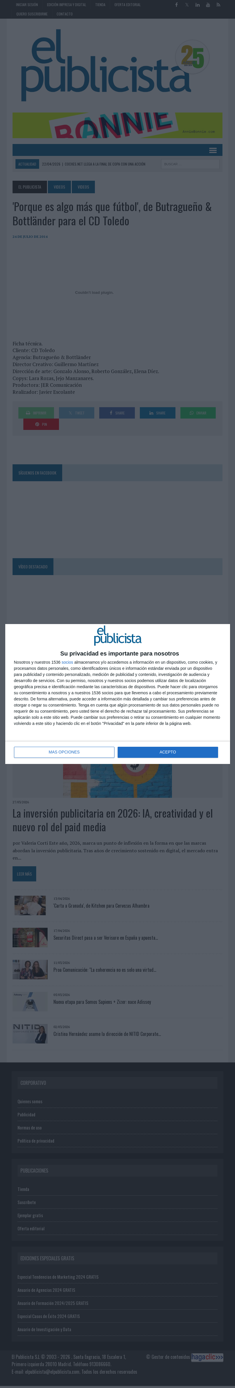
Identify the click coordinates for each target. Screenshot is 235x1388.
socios (67, 662)
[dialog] (117, 694)
